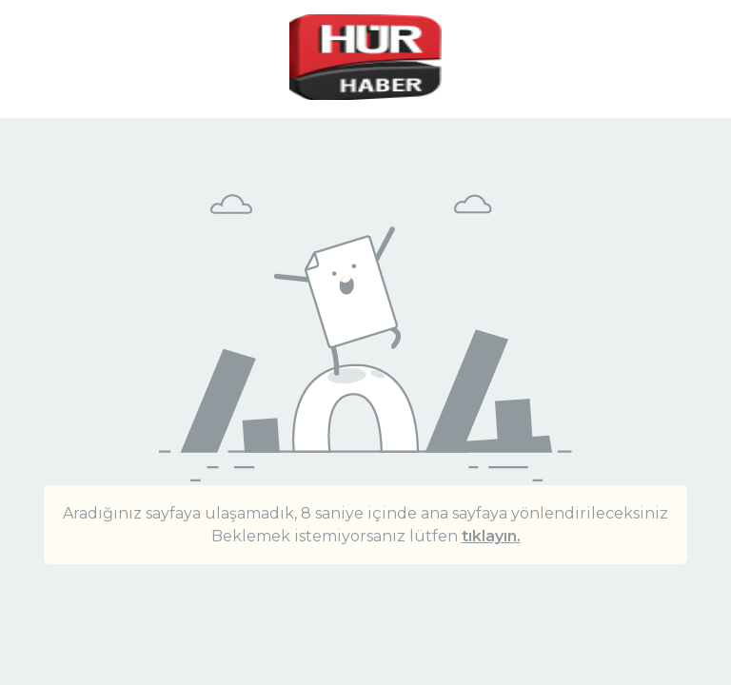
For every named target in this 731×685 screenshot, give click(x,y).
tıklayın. (491, 536)
